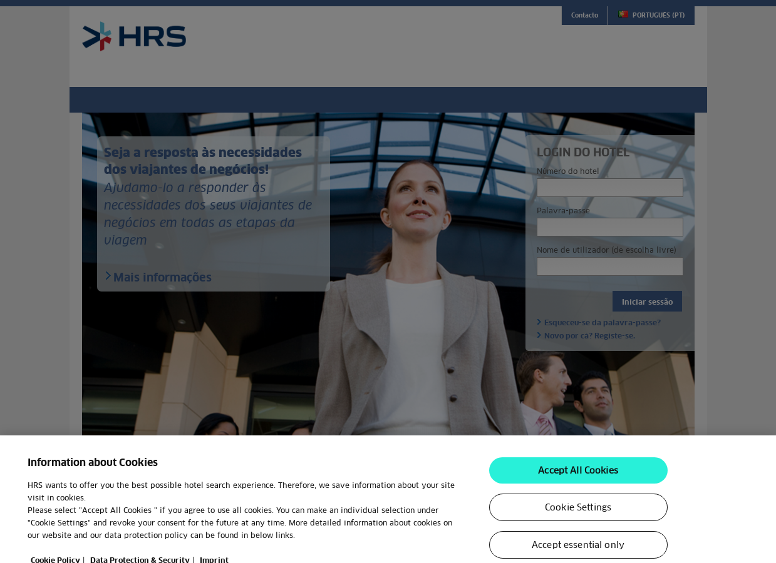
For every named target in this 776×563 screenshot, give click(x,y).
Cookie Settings (578, 519)
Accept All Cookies (578, 482)
